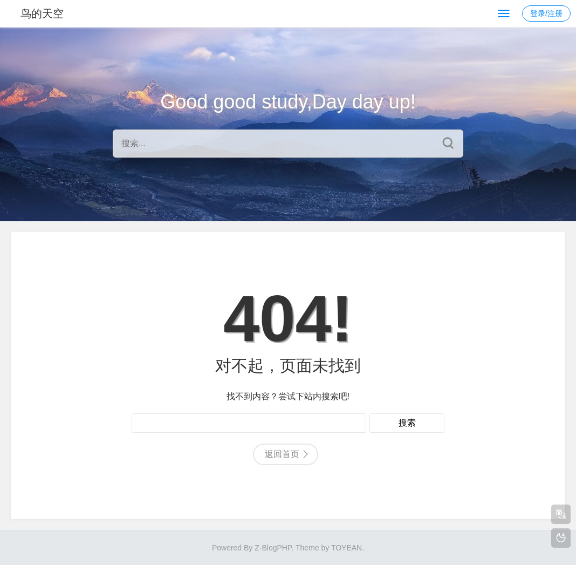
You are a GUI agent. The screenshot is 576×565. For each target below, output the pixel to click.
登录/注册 (546, 13)
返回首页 (282, 454)
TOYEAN (346, 547)
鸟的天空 (42, 13)
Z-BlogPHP (273, 547)
